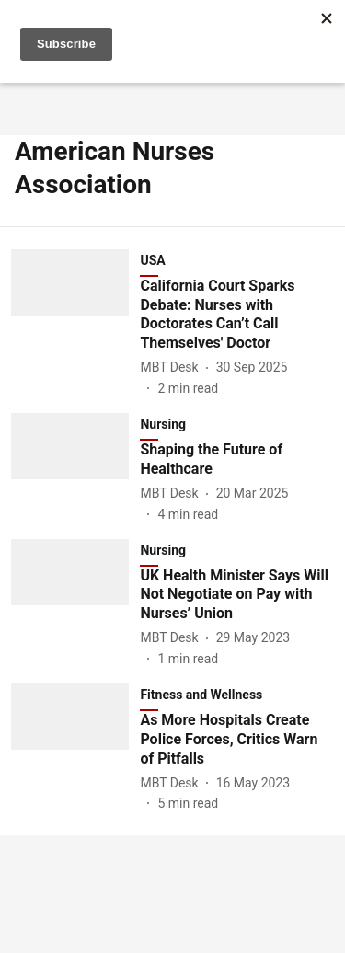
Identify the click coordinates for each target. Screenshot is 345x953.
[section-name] (237, 698)
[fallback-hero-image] (75, 323)
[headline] (237, 315)
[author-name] (172, 367)
